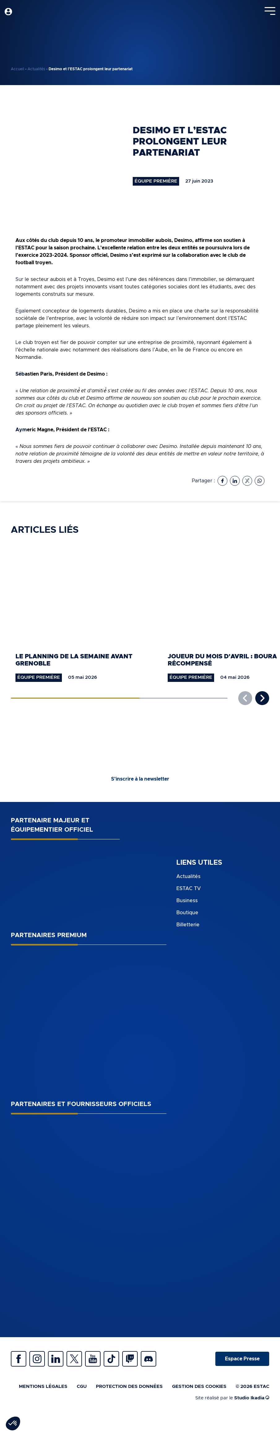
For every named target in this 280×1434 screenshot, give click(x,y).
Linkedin (55, 1358)
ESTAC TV (188, 888)
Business (187, 900)
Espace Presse (242, 1358)
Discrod (148, 1358)
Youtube (92, 1358)
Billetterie (188, 924)
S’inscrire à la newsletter (140, 779)
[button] (262, 698)
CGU (82, 1386)
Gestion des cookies (199, 1386)
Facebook (18, 1358)
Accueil (17, 69)
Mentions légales (43, 1386)
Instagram (37, 1358)
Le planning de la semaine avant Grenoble (73, 660)
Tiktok (111, 1358)
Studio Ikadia (251, 1398)
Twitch (130, 1358)
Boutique (187, 912)
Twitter (74, 1358)
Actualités (36, 69)
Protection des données (129, 1386)
